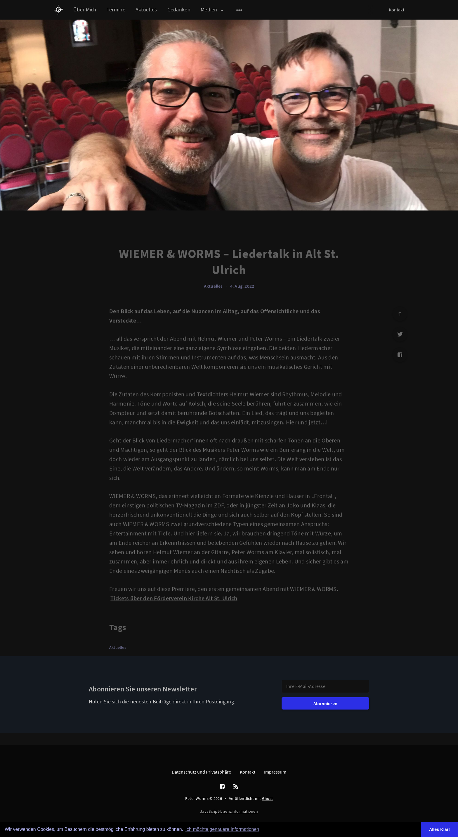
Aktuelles (146, 9)
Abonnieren (325, 703)
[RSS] (235, 786)
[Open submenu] (239, 10)
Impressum (275, 772)
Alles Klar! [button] (439, 829)
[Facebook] (222, 786)
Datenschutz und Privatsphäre (201, 772)
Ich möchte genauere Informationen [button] (222, 829)
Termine (116, 9)
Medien (212, 10)
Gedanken (178, 9)
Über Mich (84, 9)
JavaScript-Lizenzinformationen (229, 811)
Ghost (267, 798)
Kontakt (396, 9)
